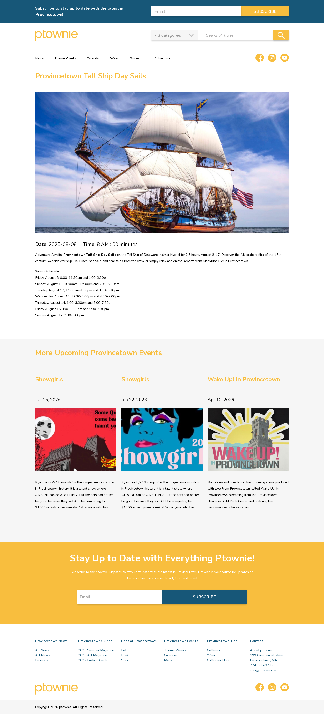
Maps (168, 660)
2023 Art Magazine (92, 655)
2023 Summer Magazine (96, 650)
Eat (123, 650)
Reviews (41, 660)
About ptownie (261, 650)
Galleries (213, 650)
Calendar (93, 58)
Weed (114, 58)
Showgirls (49, 379)
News (39, 58)
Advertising (162, 58)
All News (42, 650)
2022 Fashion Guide (92, 660)
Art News (42, 655)
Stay (124, 660)
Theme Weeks (65, 58)
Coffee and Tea (218, 660)
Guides (135, 58)
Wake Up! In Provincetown (244, 379)
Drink (125, 655)
